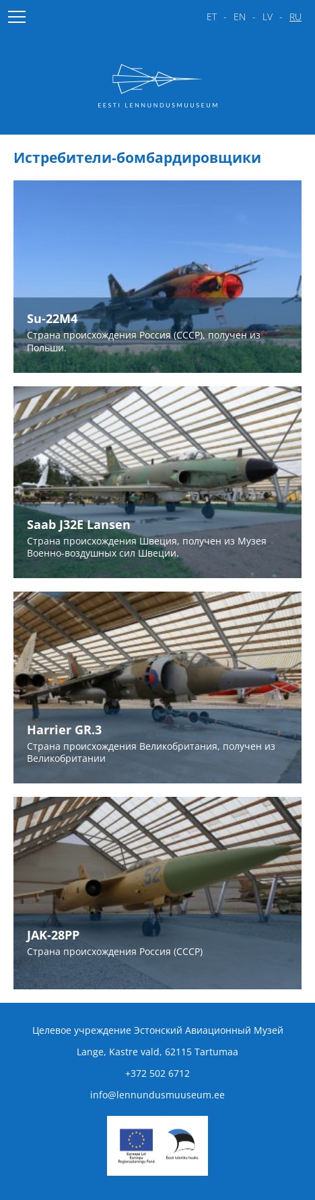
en (240, 16)
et (212, 16)
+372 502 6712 (157, 1073)
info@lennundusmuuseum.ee (157, 1094)
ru (295, 16)
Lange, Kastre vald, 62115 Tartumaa (157, 1051)
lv (267, 16)
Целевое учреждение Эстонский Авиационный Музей (157, 1030)
